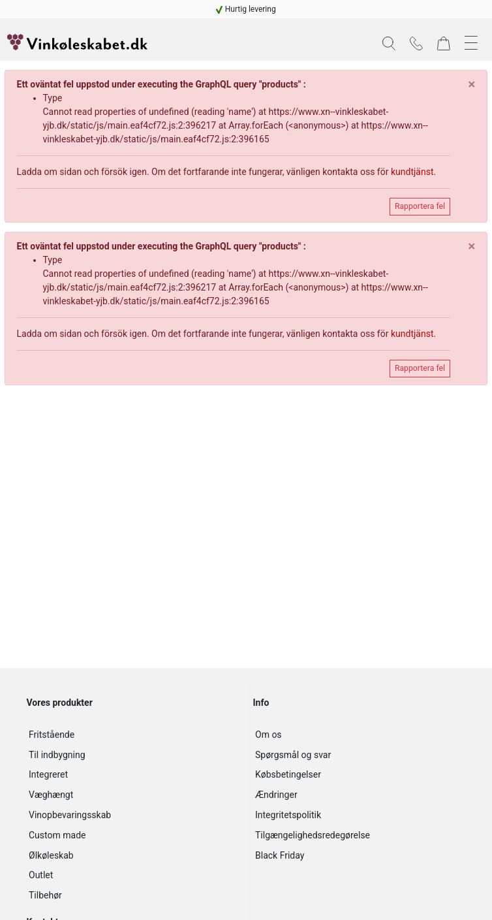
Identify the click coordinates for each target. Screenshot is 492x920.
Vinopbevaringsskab (70, 815)
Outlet (41, 875)
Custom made (57, 835)
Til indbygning (57, 755)
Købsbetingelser (288, 774)
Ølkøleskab (51, 855)
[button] (388, 43)
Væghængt (51, 794)
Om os (268, 734)
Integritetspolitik (288, 815)
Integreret (48, 774)
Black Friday (279, 855)
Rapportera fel (420, 206)
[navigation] (245, 9)
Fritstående (51, 734)
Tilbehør (45, 895)
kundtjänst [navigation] (412, 172)
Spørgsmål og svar (293, 755)
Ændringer (276, 794)
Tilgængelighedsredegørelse (312, 835)
